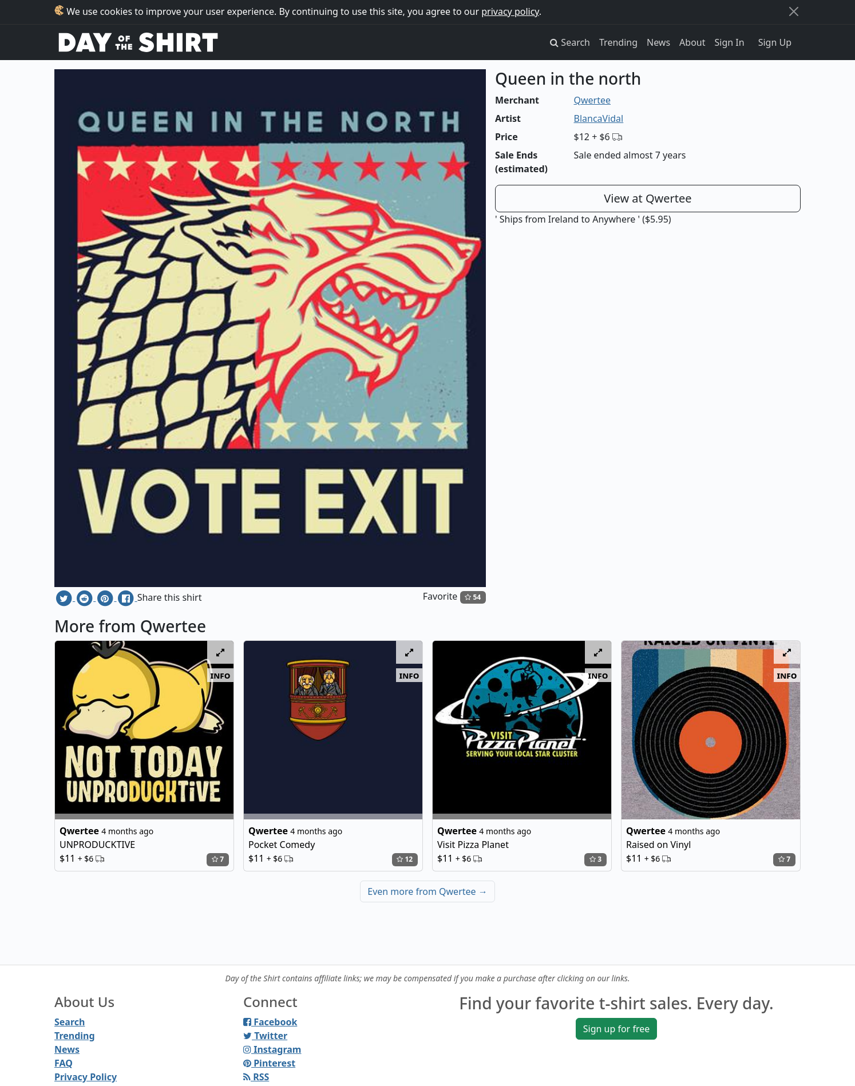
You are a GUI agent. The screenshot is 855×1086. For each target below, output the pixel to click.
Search (69, 1022)
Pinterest (269, 1063)
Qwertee (592, 100)
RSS (256, 1077)
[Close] (794, 11)
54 (473, 597)
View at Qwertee (647, 198)
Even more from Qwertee (427, 891)
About (692, 42)
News (658, 42)
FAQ (63, 1063)
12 (405, 859)
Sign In (730, 42)
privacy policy (510, 11)
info (221, 675)
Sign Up (774, 42)
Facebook (270, 1022)
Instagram (272, 1049)
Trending (618, 42)
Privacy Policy (85, 1077)
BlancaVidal (599, 118)
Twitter (265, 1035)
